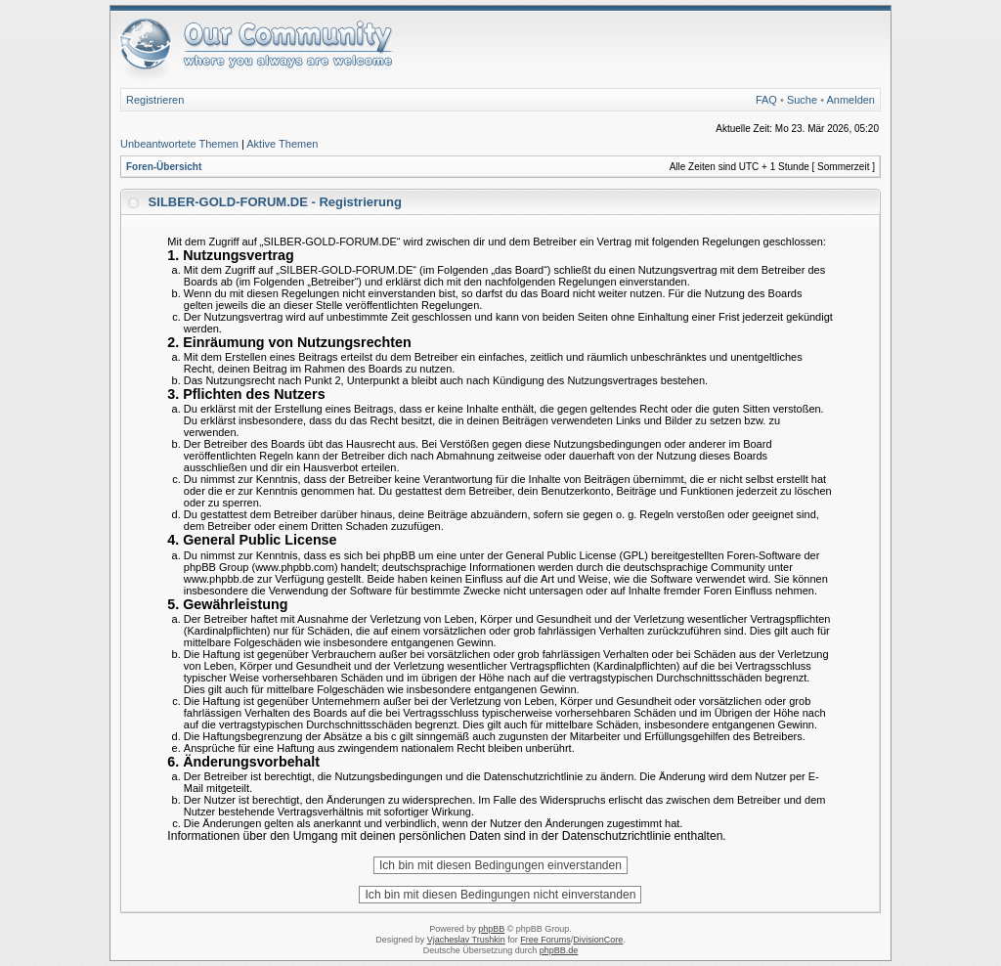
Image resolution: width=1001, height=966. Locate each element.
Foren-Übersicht (163, 166)
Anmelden (850, 100)
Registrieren (155, 100)
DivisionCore (598, 939)
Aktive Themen (282, 144)
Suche (802, 100)
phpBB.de (559, 950)
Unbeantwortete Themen (179, 144)
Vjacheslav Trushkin (466, 939)
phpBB (491, 929)
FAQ (766, 100)
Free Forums (545, 939)
